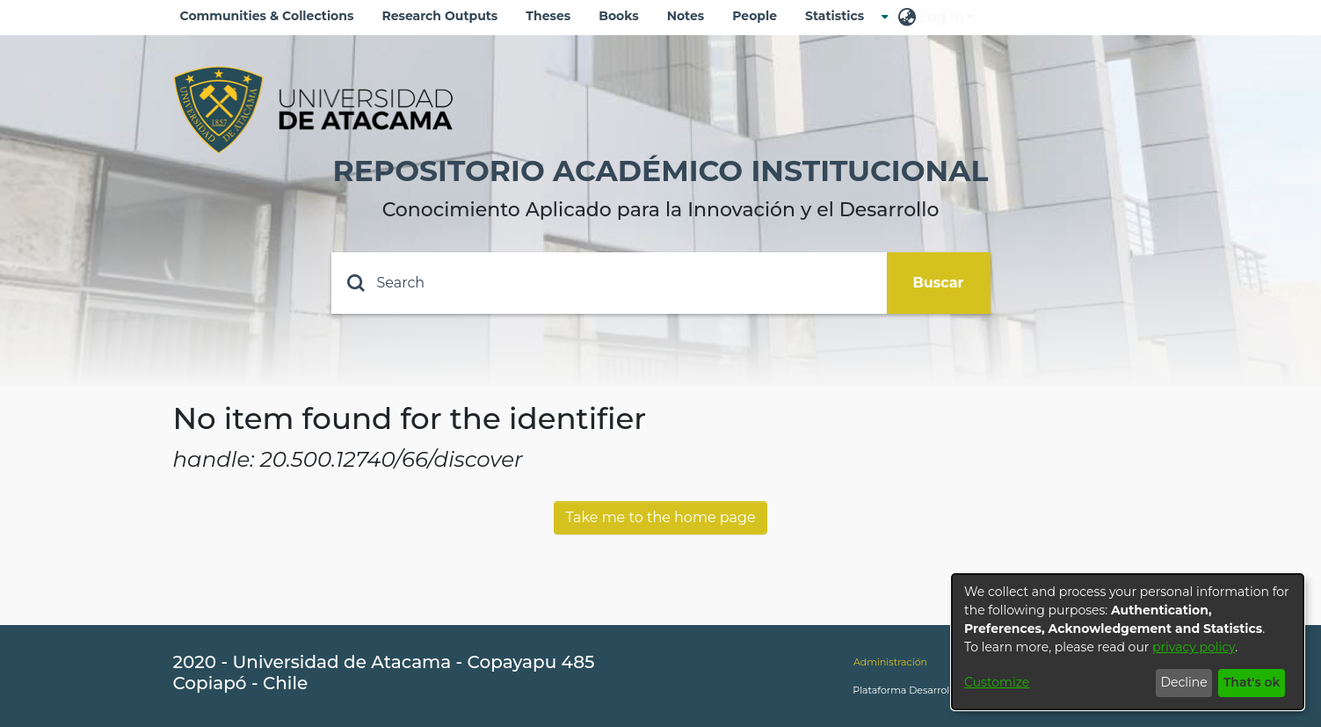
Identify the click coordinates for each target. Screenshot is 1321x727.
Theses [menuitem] (548, 16)
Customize (996, 682)
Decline (1183, 682)
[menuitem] (840, 16)
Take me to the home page (660, 517)
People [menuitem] (754, 16)
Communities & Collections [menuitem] (267, 16)
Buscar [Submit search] (938, 282)
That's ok (1252, 682)
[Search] (609, 283)
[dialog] (1127, 641)
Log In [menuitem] (941, 17)
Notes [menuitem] (686, 16)
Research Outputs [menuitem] (439, 16)
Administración (890, 662)
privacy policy (1193, 647)
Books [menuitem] (618, 16)
